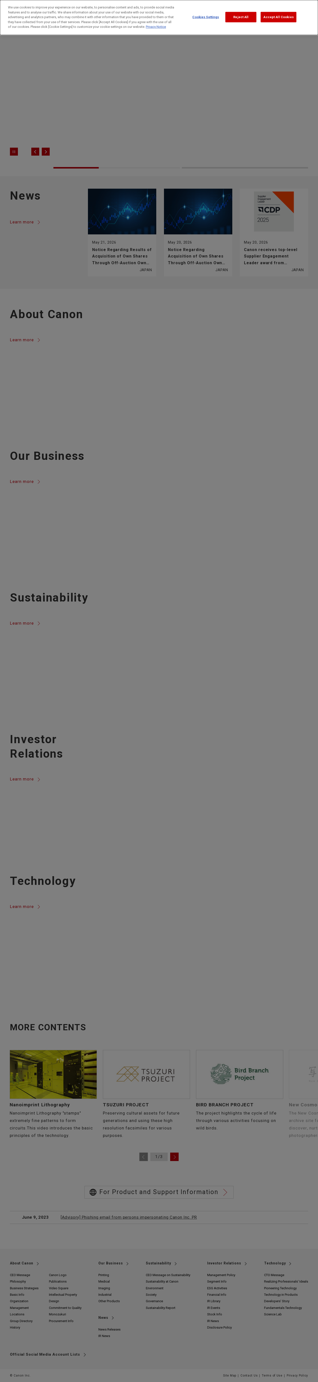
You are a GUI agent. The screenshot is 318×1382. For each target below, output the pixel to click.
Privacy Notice (156, 22)
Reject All (240, 12)
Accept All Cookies (278, 12)
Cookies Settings (205, 12)
